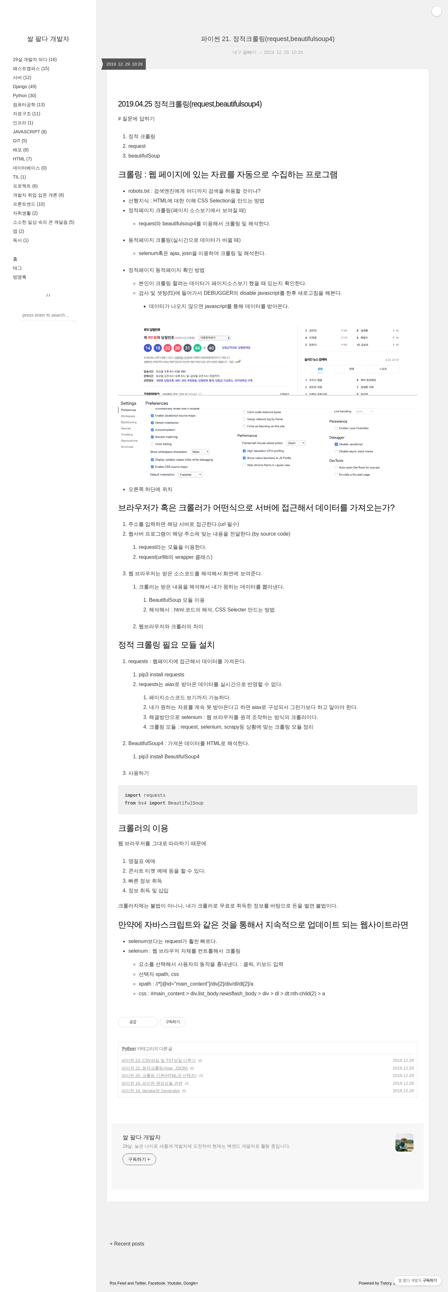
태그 (17, 268)
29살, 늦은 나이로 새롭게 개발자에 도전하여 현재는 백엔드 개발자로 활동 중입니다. (206, 1146)
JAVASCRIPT (30, 131)
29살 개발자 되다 (35, 59)
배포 (21, 149)
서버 (22, 77)
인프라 (23, 122)
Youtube (174, 1283)
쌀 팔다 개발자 (48, 38)
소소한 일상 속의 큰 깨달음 (44, 222)
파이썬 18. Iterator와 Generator (151, 1090)
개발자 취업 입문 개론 (38, 195)
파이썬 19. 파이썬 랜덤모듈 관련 (152, 1083)
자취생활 (25, 213)
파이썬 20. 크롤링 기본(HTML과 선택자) (159, 1075)
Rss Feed (118, 1283)
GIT (20, 140)
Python (24, 95)
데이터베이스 (30, 167)
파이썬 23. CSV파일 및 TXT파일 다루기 (159, 1060)
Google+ (191, 1283)
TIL (19, 176)
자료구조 (26, 113)
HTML (22, 158)
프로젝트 (25, 186)
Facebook (156, 1283)
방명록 (19, 277)
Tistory (386, 1283)
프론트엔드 (29, 204)
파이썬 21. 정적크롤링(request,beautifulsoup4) (268, 38)
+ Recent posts (127, 1243)
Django (24, 86)
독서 (21, 240)
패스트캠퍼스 (31, 68)
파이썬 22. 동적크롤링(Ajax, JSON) (155, 1068)
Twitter (140, 1283)
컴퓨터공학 (29, 104)
